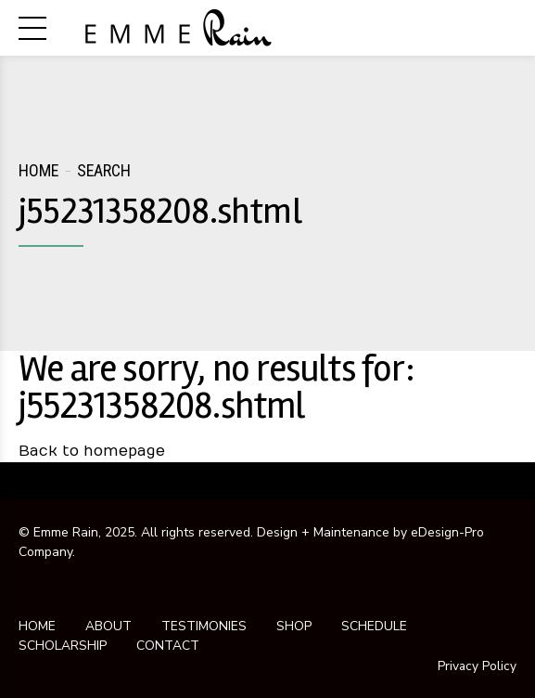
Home (38, 170)
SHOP (294, 626)
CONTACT (167, 645)
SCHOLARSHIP (63, 645)
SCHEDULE (374, 626)
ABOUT (108, 626)
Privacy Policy (476, 665)
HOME (37, 626)
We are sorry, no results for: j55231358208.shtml (216, 387)
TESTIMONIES (204, 626)
